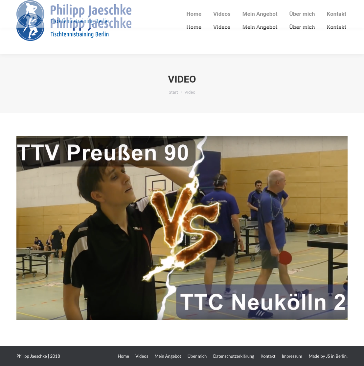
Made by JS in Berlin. (328, 356)
